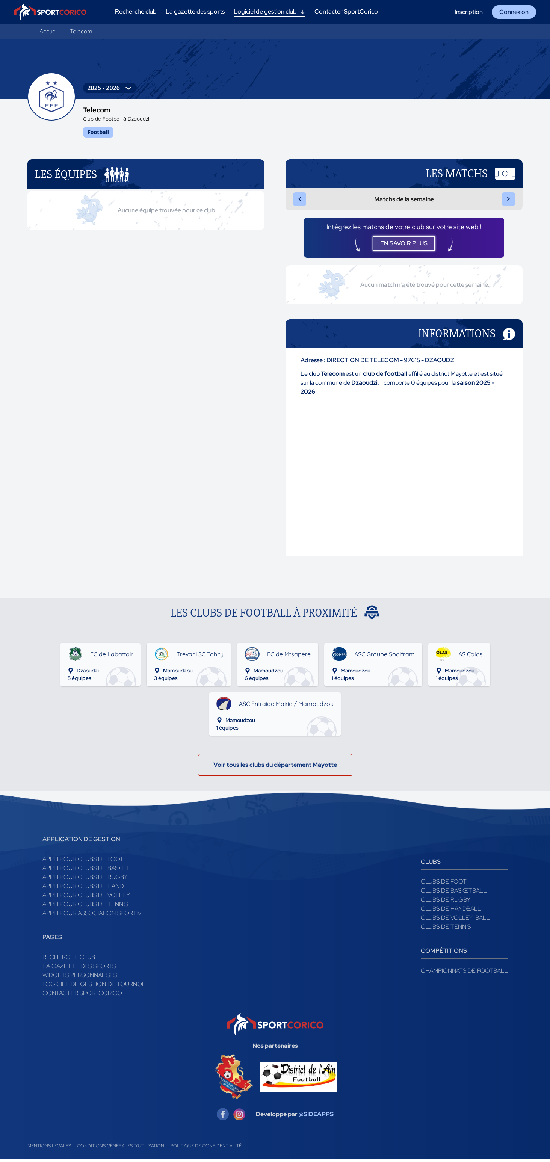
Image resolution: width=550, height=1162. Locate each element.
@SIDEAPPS (316, 1117)
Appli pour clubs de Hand (83, 889)
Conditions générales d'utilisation (120, 1148)
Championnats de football (464, 973)
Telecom (81, 31)
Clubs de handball (451, 911)
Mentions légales (49, 1148)
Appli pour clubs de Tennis (85, 907)
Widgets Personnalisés (79, 978)
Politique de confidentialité (206, 1148)
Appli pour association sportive (93, 916)
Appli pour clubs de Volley (86, 898)
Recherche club (68, 960)
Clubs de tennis (446, 929)
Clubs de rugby (445, 902)
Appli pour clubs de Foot (83, 862)
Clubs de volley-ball (455, 920)
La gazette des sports (79, 969)
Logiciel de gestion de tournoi (92, 987)
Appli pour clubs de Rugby (84, 880)
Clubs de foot (444, 884)
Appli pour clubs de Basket (85, 871)
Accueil (48, 31)
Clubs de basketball (454, 893)
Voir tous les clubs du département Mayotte (275, 767)
